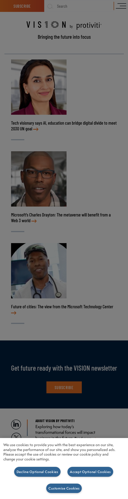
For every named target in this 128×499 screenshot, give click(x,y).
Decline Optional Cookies (37, 471)
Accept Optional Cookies (90, 471)
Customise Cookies (63, 488)
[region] (64, 468)
